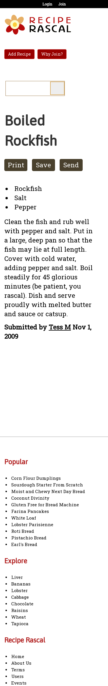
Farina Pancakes (30, 511)
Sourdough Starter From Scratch (47, 485)
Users (17, 676)
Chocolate (22, 604)
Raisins (19, 610)
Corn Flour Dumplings (36, 478)
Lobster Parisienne (32, 524)
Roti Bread (22, 531)
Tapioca (20, 623)
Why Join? (52, 54)
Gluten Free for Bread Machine (45, 504)
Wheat (18, 617)
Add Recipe (19, 54)
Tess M (60, 327)
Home (17, 656)
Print (16, 165)
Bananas (21, 584)
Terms (18, 669)
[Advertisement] (52, 394)
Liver (17, 577)
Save (43, 165)
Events (18, 683)
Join (62, 4)
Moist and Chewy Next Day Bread (48, 491)
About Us (21, 663)
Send (71, 165)
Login (47, 4)
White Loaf (23, 518)
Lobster (19, 590)
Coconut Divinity (30, 498)
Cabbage (20, 597)
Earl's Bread (24, 544)
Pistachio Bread (28, 538)
